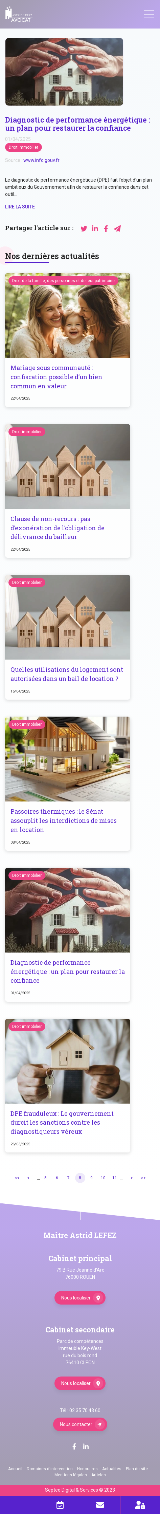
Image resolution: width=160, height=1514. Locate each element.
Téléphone (20, 1505)
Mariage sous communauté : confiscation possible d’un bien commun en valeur (56, 377)
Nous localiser (76, 1297)
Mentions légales (70, 1475)
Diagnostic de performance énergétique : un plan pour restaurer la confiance (67, 971)
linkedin (86, 1446)
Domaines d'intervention (50, 1468)
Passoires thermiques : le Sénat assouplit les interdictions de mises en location (63, 820)
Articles (98, 1475)
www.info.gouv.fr (41, 160)
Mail (100, 1505)
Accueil (15, 1468)
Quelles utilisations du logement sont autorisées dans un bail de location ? (66, 674)
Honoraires (87, 1468)
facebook (74, 1446)
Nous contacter (76, 1424)
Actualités (111, 1468)
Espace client (140, 1505)
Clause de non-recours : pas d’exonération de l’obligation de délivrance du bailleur (57, 528)
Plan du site (137, 1468)
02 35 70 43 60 (84, 1410)
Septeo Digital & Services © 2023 (80, 1490)
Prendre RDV (60, 1505)
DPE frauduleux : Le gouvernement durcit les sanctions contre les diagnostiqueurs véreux (62, 1122)
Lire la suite (20, 206)
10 (103, 1178)
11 (114, 1178)
